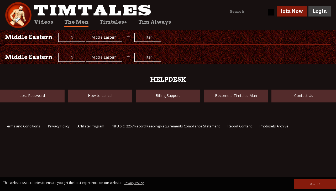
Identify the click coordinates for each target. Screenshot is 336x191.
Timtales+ (113, 22)
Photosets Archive (274, 126)
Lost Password (32, 95)
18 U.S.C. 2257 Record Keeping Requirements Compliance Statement (166, 126)
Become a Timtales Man (236, 95)
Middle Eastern (104, 37)
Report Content (240, 126)
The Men (76, 22)
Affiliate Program (90, 126)
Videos (43, 22)
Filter (148, 37)
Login (319, 11)
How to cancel (100, 95)
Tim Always (154, 22)
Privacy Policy (59, 126)
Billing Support (168, 95)
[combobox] (251, 11)
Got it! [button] (314, 184)
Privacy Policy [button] (134, 183)
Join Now (292, 11)
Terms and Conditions (22, 126)
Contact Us (303, 95)
